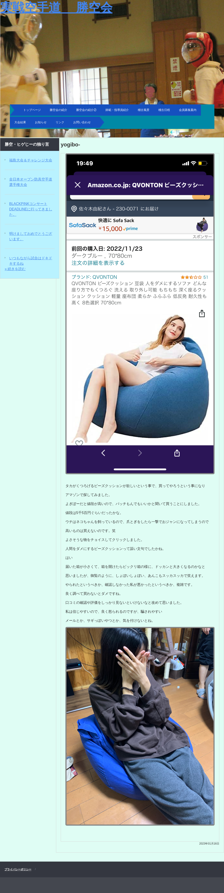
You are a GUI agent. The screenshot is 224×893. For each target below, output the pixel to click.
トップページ (32, 110)
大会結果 (20, 122)
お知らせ (41, 122)
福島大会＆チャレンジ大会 (30, 160)
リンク (60, 122)
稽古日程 (164, 110)
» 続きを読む (15, 269)
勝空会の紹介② (86, 110)
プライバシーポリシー (17, 869)
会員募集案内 (187, 110)
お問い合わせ (82, 122)
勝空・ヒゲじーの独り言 (27, 144)
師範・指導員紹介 (117, 110)
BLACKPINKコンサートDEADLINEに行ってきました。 (30, 209)
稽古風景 (143, 110)
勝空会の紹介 (58, 110)
